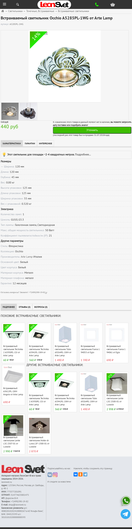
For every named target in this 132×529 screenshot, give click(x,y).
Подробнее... (83, 154)
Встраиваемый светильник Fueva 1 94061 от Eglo (116, 349)
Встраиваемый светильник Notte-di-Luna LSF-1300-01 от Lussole (39, 442)
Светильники (15, 11)
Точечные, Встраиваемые (40, 11)
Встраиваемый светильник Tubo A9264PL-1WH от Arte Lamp (63, 351)
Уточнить (92, 130)
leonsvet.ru (6, 482)
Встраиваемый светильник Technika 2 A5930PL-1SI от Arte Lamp (13, 351)
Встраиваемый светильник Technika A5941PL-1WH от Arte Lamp (39, 351)
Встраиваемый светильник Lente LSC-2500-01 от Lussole (115, 400)
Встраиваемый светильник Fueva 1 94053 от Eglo (90, 349)
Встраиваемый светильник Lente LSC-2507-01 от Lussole (11, 442)
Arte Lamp (27, 256)
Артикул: (5, 24)
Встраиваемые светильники (73, 11)
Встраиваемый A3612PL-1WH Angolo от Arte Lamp (13, 391)
